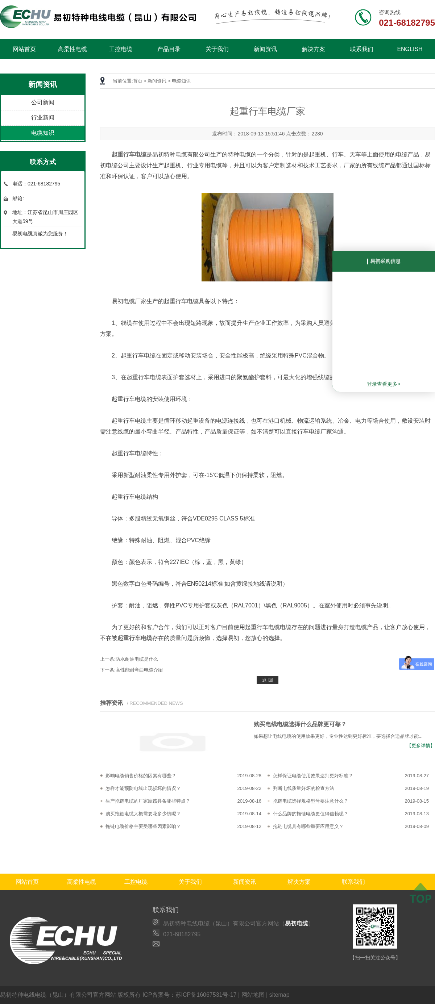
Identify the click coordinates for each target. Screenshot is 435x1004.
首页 (137, 81)
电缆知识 (42, 133)
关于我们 (217, 49)
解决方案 (313, 49)
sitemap (279, 995)
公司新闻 (42, 102)
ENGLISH (409, 49)
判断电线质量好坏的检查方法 (303, 788)
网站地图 (253, 995)
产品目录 (169, 49)
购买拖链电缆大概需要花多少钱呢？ (143, 813)
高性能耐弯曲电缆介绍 (139, 670)
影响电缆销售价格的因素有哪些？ (140, 775)
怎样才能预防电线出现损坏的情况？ (143, 788)
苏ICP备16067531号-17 (206, 995)
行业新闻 (42, 117)
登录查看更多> (383, 384)
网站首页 (24, 49)
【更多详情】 (421, 745)
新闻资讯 (265, 49)
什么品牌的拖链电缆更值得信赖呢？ (310, 813)
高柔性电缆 (72, 49)
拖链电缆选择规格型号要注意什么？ (310, 801)
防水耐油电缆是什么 (137, 659)
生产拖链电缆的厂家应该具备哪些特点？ (147, 801)
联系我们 (361, 49)
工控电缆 (120, 49)
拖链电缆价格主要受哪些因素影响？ (143, 826)
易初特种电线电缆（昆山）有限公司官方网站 (58, 995)
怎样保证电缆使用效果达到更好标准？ (313, 775)
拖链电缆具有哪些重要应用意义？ (308, 826)
